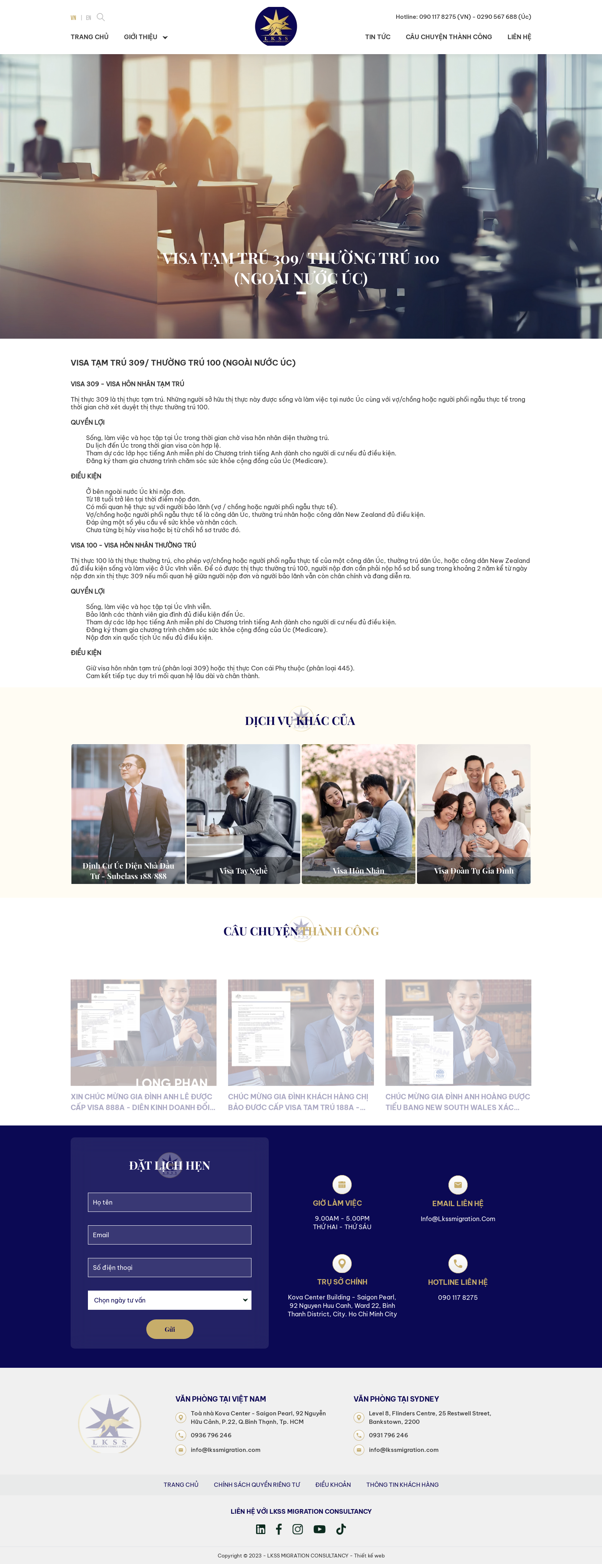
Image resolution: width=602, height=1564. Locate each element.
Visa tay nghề (244, 870)
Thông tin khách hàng (402, 1484)
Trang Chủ (181, 1484)
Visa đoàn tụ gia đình (474, 870)
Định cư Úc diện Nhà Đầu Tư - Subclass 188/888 (128, 870)
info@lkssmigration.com (458, 1219)
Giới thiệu (146, 37)
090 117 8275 (458, 1297)
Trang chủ (90, 37)
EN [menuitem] (88, 17)
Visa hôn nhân (358, 870)
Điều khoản (333, 1484)
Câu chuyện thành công (449, 37)
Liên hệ (519, 37)
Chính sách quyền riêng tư (257, 1484)
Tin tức (377, 37)
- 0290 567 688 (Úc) (501, 16)
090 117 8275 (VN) (445, 16)
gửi (170, 1329)
